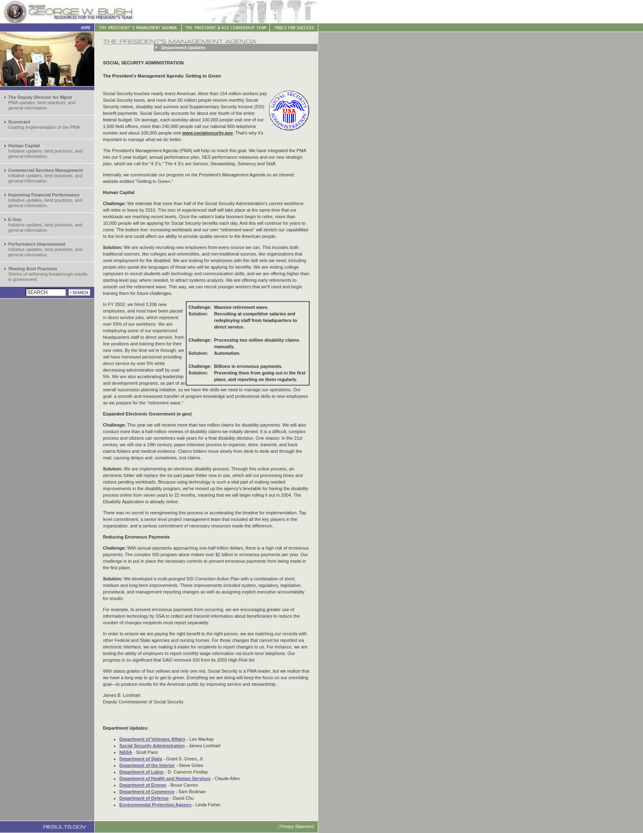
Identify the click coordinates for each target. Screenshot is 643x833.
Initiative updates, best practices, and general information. (45, 151)
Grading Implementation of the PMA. (44, 124)
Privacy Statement (297, 826)
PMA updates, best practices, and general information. (41, 102)
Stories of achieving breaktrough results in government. (47, 274)
